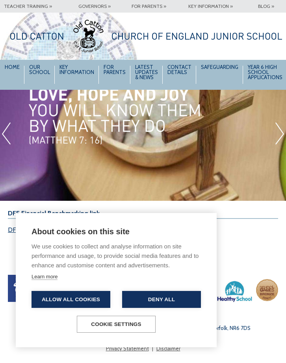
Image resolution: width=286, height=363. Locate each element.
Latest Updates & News (146, 72)
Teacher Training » (28, 6)
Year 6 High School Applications (265, 72)
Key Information (76, 69)
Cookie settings (116, 324)
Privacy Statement (127, 348)
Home (12, 67)
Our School (39, 69)
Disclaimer (168, 348)
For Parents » (149, 6)
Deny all (161, 299)
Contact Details (179, 69)
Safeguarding (219, 67)
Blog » (266, 6)
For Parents (115, 69)
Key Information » (210, 6)
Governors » (94, 6)
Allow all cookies (71, 299)
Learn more (45, 277)
